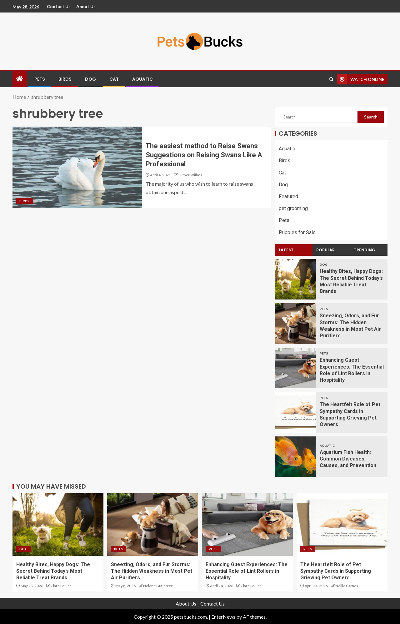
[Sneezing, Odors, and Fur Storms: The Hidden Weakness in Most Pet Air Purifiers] (295, 323)
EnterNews (223, 617)
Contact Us (59, 6)
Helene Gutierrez (158, 585)
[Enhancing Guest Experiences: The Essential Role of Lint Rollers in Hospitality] (295, 368)
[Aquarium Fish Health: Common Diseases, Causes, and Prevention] (295, 456)
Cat (114, 79)
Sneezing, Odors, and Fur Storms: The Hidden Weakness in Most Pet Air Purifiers (151, 571)
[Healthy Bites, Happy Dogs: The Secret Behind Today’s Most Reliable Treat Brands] (295, 279)
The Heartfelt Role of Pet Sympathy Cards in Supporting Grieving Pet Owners (335, 571)
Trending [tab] (364, 250)
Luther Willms (190, 175)
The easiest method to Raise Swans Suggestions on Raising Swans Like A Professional (204, 155)
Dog (90, 79)
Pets (39, 79)
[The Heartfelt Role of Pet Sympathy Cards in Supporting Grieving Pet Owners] (295, 412)
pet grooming (293, 208)
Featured (288, 196)
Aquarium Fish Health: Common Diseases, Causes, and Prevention (348, 459)
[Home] (19, 78)
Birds (65, 79)
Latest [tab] (286, 250)
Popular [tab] (325, 250)
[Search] (331, 79)
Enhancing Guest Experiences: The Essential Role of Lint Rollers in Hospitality (247, 571)
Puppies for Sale (297, 232)
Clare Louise (61, 585)
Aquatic (142, 79)
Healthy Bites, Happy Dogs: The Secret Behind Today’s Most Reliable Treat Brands (53, 571)
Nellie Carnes (346, 585)
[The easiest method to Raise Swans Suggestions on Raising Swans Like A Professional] (77, 167)
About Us (86, 6)
